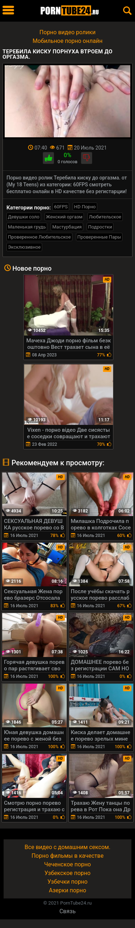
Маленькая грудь (27, 227)
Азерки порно (67, 890)
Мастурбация (67, 227)
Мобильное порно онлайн (67, 40)
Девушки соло (24, 216)
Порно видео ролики (68, 32)
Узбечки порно (67, 881)
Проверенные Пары (99, 237)
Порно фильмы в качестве (67, 855)
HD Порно (85, 206)
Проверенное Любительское (39, 237)
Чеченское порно (67, 864)
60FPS (61, 206)
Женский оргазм (64, 216)
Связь (67, 911)
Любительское (105, 216)
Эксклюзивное (24, 247)
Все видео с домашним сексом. (67, 847)
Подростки (100, 227)
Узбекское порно (68, 873)
